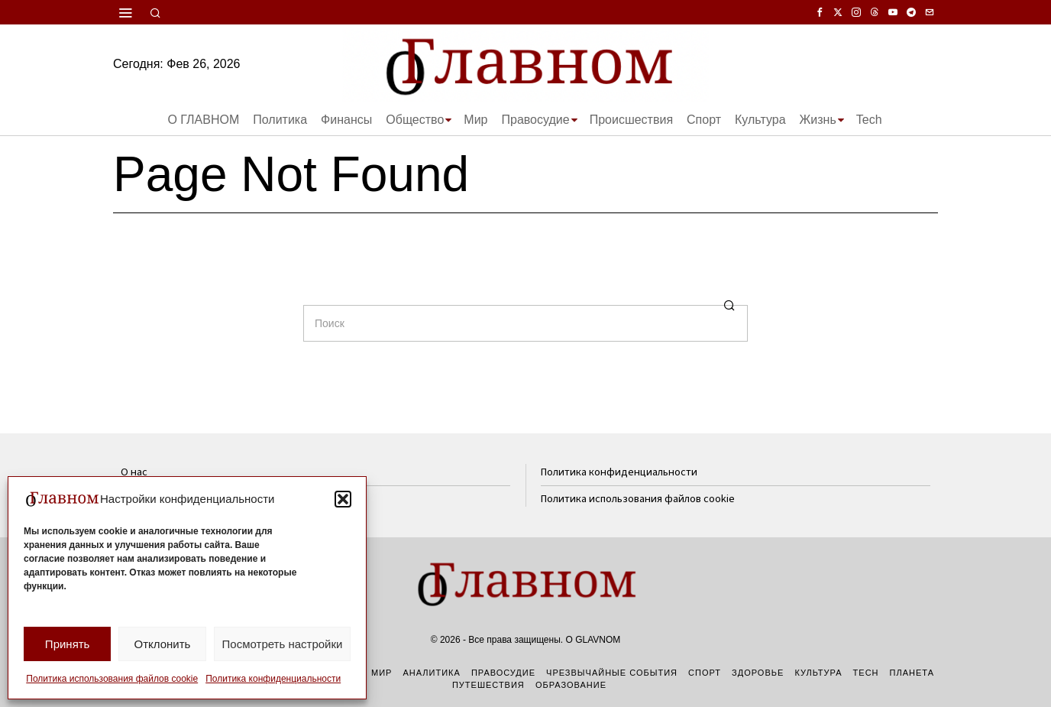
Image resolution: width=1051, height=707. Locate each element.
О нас (134, 472)
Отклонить (162, 643)
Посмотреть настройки (282, 643)
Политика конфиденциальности (273, 678)
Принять (67, 643)
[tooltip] (819, 12)
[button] (343, 499)
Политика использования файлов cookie (112, 678)
